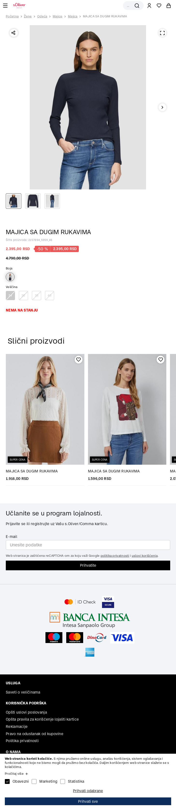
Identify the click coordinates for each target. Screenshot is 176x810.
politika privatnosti (115, 556)
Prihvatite (88, 565)
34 (10, 295)
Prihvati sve (88, 801)
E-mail (11, 536)
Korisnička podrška (26, 703)
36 (23, 295)
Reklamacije (17, 726)
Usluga (13, 683)
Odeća (42, 16)
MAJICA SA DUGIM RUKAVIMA (105, 16)
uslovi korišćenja (145, 556)
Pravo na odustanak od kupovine (34, 733)
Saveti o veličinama (23, 692)
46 (50, 295)
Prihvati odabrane (88, 790)
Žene (28, 16)
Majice (58, 16)
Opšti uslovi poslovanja (26, 712)
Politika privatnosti (22, 740)
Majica (73, 16)
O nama (13, 752)
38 (36, 295)
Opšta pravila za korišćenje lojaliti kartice (42, 719)
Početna (12, 16)
